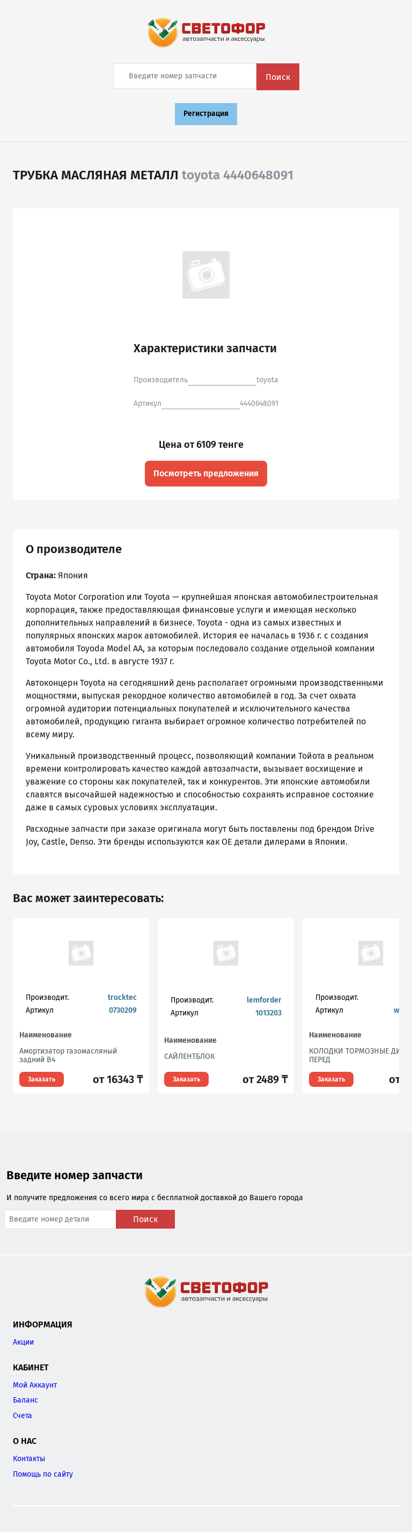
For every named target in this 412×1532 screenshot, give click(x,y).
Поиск (278, 77)
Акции (23, 1342)
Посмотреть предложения (206, 473)
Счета (22, 1415)
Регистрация (206, 113)
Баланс (25, 1400)
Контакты (29, 1458)
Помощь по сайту (43, 1474)
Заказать (41, 1079)
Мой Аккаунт (35, 1385)
